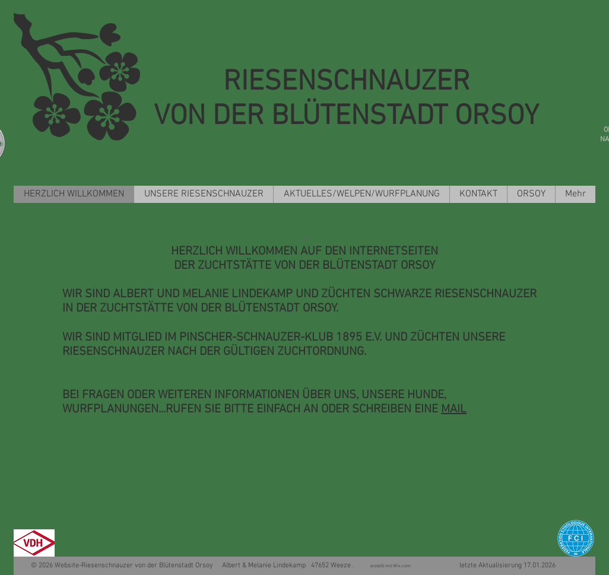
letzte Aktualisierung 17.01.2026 (484, 565)
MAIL (454, 409)
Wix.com (403, 566)
